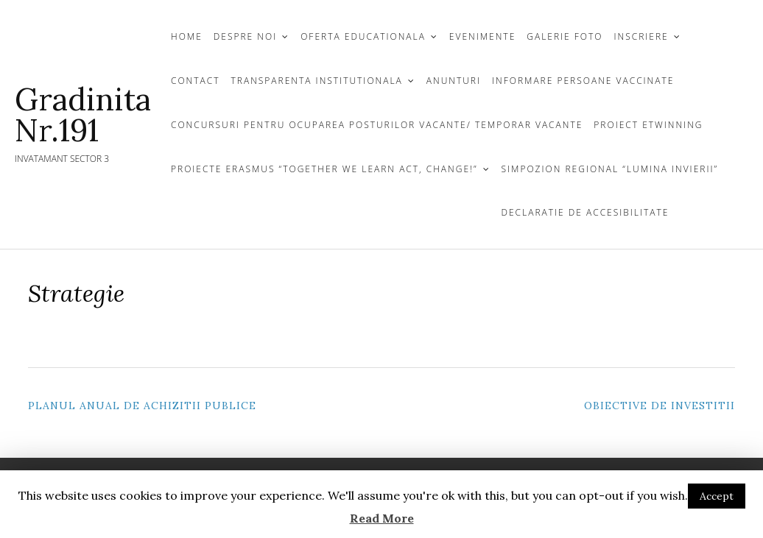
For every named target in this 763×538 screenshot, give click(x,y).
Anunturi (453, 80)
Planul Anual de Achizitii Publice (142, 405)
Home (187, 36)
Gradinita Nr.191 (83, 114)
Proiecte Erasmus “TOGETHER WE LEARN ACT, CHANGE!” (324, 169)
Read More (382, 518)
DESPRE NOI (245, 36)
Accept (717, 496)
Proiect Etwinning (648, 124)
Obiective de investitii (659, 405)
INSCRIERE (641, 36)
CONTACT (195, 80)
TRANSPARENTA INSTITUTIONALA (317, 80)
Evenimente (482, 36)
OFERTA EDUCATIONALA (363, 36)
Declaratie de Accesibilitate (585, 212)
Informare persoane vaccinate (583, 80)
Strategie (76, 293)
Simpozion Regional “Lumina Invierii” (610, 169)
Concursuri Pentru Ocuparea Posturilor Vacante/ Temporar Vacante (377, 124)
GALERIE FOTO (564, 36)
